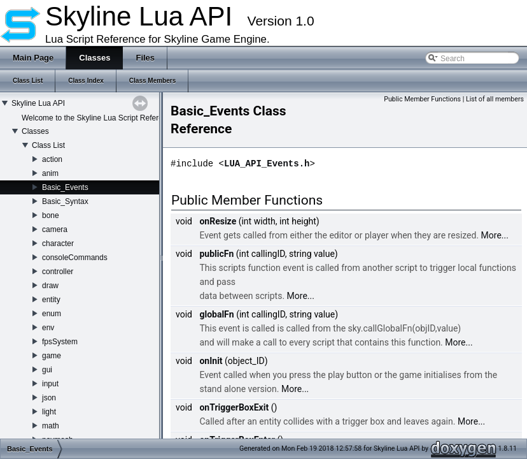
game (51, 355)
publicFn (216, 254)
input (50, 383)
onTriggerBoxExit (234, 407)
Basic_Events (65, 187)
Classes (35, 131)
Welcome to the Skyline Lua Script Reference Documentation (125, 117)
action (52, 159)
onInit (210, 361)
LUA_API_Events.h (266, 163)
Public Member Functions (422, 99)
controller (57, 271)
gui (47, 369)
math (50, 425)
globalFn (216, 314)
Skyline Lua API (38, 103)
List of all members (495, 99)
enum (51, 313)
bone (50, 215)
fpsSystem (60, 341)
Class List (48, 145)
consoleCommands (75, 257)
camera (54, 229)
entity (51, 299)
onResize (217, 221)
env (48, 327)
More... (495, 235)
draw (50, 285)
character (58, 243)
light (49, 411)
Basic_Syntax (65, 201)
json (49, 397)
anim (50, 173)
